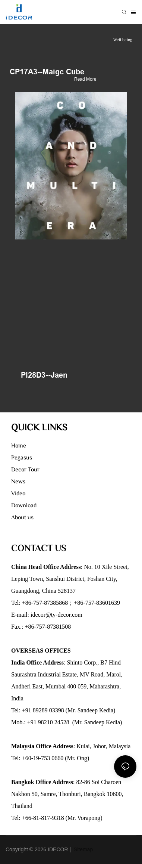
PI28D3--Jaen (44, 375)
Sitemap (82, 849)
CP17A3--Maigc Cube (47, 71)
